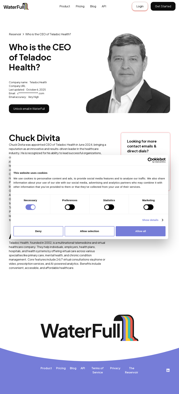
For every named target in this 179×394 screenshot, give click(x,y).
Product (64, 6)
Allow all (140, 231)
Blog (93, 6)
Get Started (163, 6)
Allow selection (89, 231)
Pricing (80, 6)
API (104, 6)
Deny (38, 231)
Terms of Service (97, 370)
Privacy (115, 368)
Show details (150, 219)
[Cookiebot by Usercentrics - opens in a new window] (150, 160)
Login (140, 6)
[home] (19, 6)
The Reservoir (131, 370)
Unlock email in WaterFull (29, 108)
